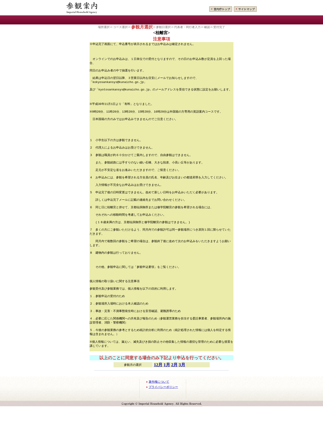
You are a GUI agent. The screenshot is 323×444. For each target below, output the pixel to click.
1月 (167, 402)
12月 (158, 402)
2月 (174, 402)
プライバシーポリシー (163, 424)
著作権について (159, 419)
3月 (182, 402)
